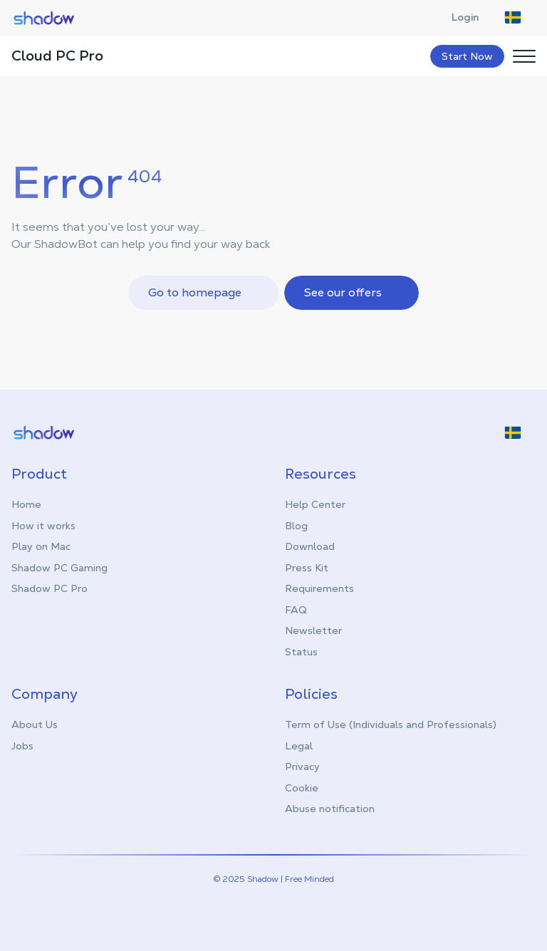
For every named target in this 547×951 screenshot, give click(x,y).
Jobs (22, 745)
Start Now (467, 56)
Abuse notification (330, 808)
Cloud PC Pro (57, 55)
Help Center (315, 504)
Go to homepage (204, 292)
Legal (299, 745)
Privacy (302, 766)
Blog (296, 525)
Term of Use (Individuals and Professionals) (390, 724)
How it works (43, 525)
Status (301, 651)
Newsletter (313, 630)
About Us (34, 724)
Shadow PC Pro (49, 588)
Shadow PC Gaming (59, 567)
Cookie (301, 787)
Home (26, 504)
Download (310, 546)
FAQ (296, 609)
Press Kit (306, 567)
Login (472, 17)
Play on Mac (41, 546)
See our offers (353, 292)
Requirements (319, 588)
